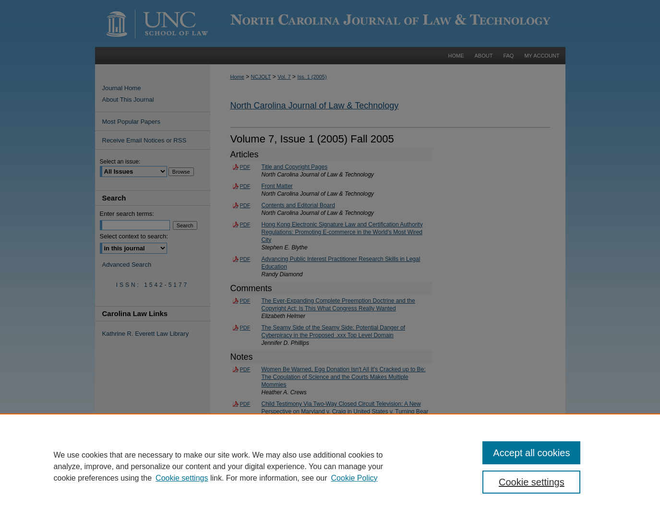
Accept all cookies (531, 453)
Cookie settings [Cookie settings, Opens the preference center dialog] (531, 482)
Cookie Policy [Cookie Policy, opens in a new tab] (354, 478)
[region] (330, 466)
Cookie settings (182, 478)
